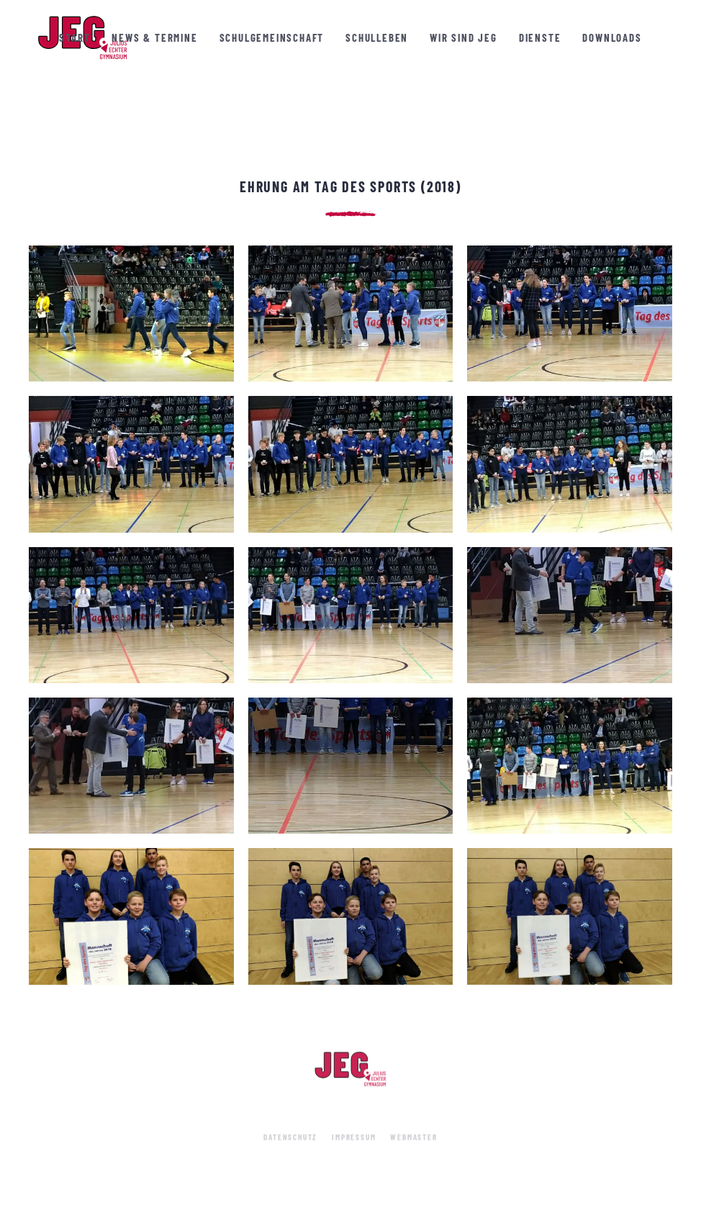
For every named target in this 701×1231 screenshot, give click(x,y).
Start (74, 37)
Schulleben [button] (376, 37)
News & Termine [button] (154, 37)
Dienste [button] (540, 37)
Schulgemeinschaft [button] (272, 37)
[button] (131, 313)
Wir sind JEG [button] (463, 37)
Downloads (611, 37)
